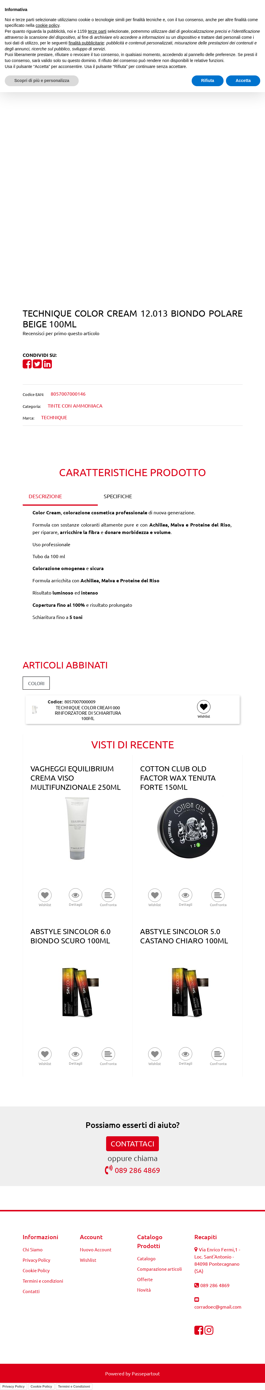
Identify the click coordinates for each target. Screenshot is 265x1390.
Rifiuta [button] (207, 80)
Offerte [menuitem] (145, 1279)
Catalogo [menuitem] (146, 1258)
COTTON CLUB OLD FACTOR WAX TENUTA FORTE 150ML (178, 778)
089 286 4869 (132, 1170)
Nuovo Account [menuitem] (95, 1249)
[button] (132, 219)
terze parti (97, 31)
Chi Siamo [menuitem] (33, 1249)
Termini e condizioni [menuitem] (43, 1281)
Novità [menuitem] (144, 1290)
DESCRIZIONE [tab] (45, 496)
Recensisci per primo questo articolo (61, 333)
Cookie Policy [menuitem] (36, 1270)
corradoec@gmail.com (217, 1306)
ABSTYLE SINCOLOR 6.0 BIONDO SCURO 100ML (70, 936)
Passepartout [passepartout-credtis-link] (146, 1373)
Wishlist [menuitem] (88, 1260)
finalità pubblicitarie (86, 43)
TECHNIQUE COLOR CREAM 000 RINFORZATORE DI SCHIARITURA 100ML (88, 713)
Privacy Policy (13, 1386)
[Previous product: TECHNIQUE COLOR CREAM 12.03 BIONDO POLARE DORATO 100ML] (121, 98)
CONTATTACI (132, 1143)
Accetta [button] (243, 80)
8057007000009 (79, 701)
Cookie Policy (41, 1386)
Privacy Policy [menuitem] (36, 1260)
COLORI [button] (36, 683)
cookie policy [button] (47, 25)
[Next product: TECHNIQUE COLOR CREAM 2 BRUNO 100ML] (144, 98)
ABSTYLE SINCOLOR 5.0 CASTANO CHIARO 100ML (184, 936)
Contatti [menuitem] (31, 1291)
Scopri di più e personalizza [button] (41, 80)
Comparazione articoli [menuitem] (159, 1269)
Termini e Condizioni (74, 1386)
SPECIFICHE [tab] (118, 496)
